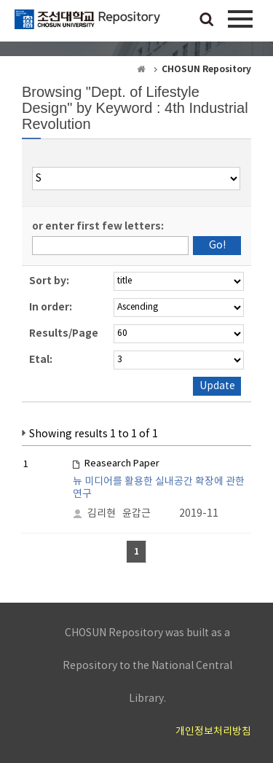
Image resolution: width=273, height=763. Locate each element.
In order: (50, 307)
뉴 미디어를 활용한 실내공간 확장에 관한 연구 (159, 488)
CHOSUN (87, 25)
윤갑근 (136, 514)
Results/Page (63, 333)
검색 (207, 20)
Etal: (40, 359)
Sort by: (49, 281)
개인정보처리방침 (213, 731)
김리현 (101, 514)
